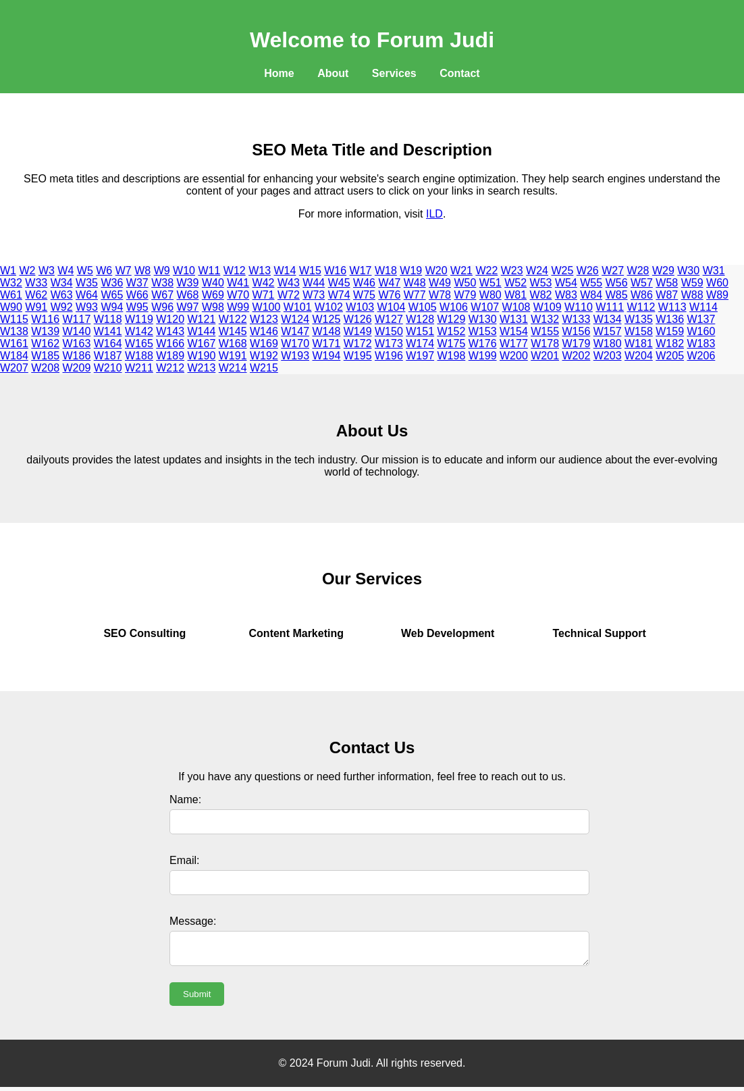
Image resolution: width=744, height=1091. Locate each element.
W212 (170, 368)
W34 (62, 282)
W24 (537, 270)
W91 (36, 307)
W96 (162, 307)
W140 (77, 331)
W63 (62, 295)
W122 (233, 319)
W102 (329, 307)
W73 (313, 295)
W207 (14, 368)
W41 (238, 282)
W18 (386, 270)
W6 (104, 270)
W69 (213, 295)
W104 (391, 307)
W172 (358, 343)
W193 (295, 355)
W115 (14, 319)
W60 (717, 282)
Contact (460, 73)
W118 (108, 319)
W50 (465, 282)
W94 (112, 307)
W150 (389, 331)
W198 (451, 355)
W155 (545, 331)
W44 (313, 282)
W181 (639, 343)
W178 (545, 343)
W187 (108, 355)
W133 (576, 319)
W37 (137, 282)
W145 (233, 331)
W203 (607, 355)
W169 (264, 343)
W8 (142, 270)
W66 (137, 295)
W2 (27, 270)
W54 (566, 282)
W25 (562, 270)
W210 (108, 368)
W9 (162, 270)
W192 (264, 355)
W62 (36, 295)
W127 (389, 319)
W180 (607, 343)
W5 (85, 270)
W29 (663, 270)
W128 (420, 319)
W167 (202, 343)
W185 (45, 355)
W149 (358, 331)
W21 (461, 270)
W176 (483, 343)
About (332, 73)
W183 (701, 343)
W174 (420, 343)
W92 (62, 307)
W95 (137, 307)
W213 (202, 368)
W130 (483, 319)
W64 (87, 295)
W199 (483, 355)
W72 (288, 295)
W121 (202, 319)
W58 (667, 282)
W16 (335, 270)
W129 (451, 319)
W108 (516, 307)
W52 (515, 282)
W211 (139, 368)
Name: (185, 799)
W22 (486, 270)
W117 (77, 319)
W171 (327, 343)
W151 (420, 331)
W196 (389, 355)
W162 (45, 343)
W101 (298, 307)
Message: (192, 921)
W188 (139, 355)
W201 (545, 355)
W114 (703, 307)
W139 (45, 331)
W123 (264, 319)
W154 (514, 331)
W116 (45, 319)
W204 (639, 355)
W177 (514, 343)
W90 (11, 307)
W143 (170, 331)
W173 (389, 343)
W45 (339, 282)
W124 (295, 319)
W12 (234, 270)
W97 (188, 307)
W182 (670, 343)
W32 (11, 282)
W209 (77, 368)
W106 (454, 307)
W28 (638, 270)
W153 (483, 331)
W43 (288, 282)
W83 (566, 295)
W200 (514, 355)
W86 (642, 295)
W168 (233, 343)
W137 (701, 319)
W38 (162, 282)
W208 (45, 368)
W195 (358, 355)
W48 (415, 282)
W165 (139, 343)
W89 (717, 295)
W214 (233, 368)
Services (394, 73)
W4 (65, 270)
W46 (364, 282)
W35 (87, 282)
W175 (451, 343)
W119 (139, 319)
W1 (8, 270)
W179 (576, 343)
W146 (264, 331)
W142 (139, 331)
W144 (202, 331)
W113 (672, 307)
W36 (112, 282)
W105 (422, 307)
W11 (209, 270)
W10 (184, 270)
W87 (667, 295)
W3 (46, 270)
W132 (545, 319)
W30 (688, 270)
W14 (285, 270)
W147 (295, 331)
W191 (233, 355)
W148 (327, 331)
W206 (701, 355)
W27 (613, 270)
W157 (607, 331)
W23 (512, 270)
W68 (188, 295)
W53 (541, 282)
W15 (310, 270)
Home (279, 73)
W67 (162, 295)
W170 (295, 343)
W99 (238, 307)
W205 (670, 355)
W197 (420, 355)
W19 (411, 270)
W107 (485, 307)
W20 (436, 270)
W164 (108, 343)
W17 (361, 270)
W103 (360, 307)
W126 (358, 319)
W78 (440, 295)
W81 (515, 295)
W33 (36, 282)
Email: (184, 860)
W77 (415, 295)
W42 (264, 282)
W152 (451, 331)
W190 (202, 355)
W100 (267, 307)
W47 (389, 282)
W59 (692, 282)
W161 (14, 343)
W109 (547, 307)
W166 (170, 343)
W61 (11, 295)
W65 (112, 295)
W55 (591, 282)
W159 (670, 331)
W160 (701, 331)
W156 (576, 331)
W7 (123, 270)
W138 (14, 331)
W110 (578, 307)
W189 (170, 355)
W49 (440, 282)
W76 (389, 295)
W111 (609, 307)
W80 (490, 295)
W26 (588, 270)
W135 (639, 319)
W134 (607, 319)
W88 (692, 295)
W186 (77, 355)
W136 (670, 319)
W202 (576, 355)
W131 (514, 319)
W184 (14, 355)
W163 (77, 343)
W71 (264, 295)
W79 (465, 295)
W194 (327, 355)
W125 (327, 319)
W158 (639, 331)
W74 (339, 295)
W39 (188, 282)
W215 (264, 368)
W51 (490, 282)
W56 (617, 282)
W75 (364, 295)
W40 (213, 282)
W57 (642, 282)
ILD (434, 214)
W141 (108, 331)
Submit (197, 998)
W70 (238, 295)
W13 (259, 270)
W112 (641, 307)
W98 (213, 307)
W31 (714, 270)
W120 (170, 319)
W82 (541, 295)
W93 (87, 307)
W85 (617, 295)
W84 (591, 295)
